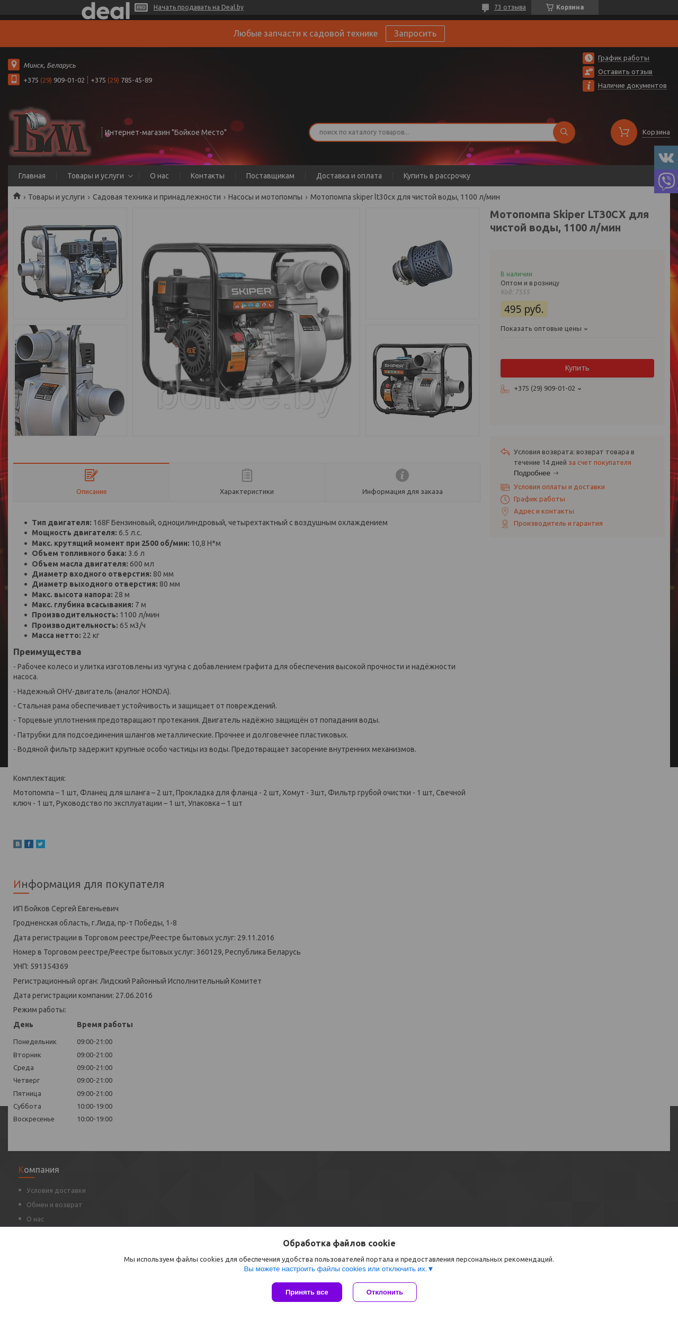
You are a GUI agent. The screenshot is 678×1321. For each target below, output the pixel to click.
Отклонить (385, 1292)
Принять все (307, 1292)
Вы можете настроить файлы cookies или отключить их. (335, 1269)
